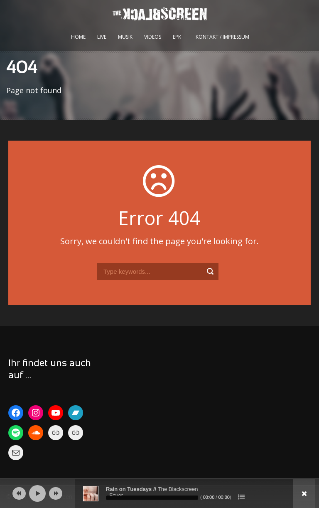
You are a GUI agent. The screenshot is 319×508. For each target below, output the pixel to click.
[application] (159, 493)
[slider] (152, 498)
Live (101, 36)
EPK (177, 36)
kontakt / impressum (222, 36)
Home (78, 36)
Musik (125, 36)
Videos (152, 36)
